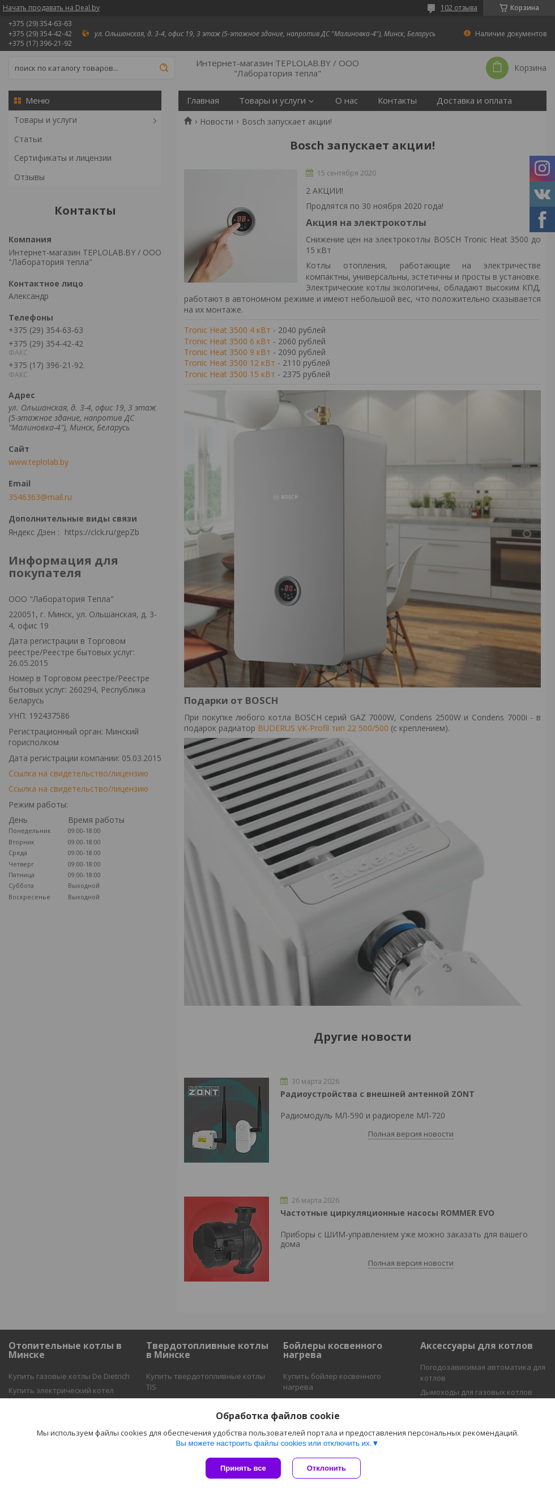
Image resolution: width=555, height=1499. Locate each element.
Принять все (243, 1468)
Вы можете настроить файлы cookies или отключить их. (274, 1443)
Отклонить (326, 1468)
